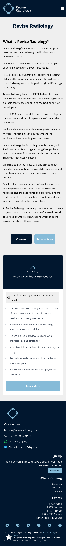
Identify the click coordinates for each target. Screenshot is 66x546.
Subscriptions (44, 239)
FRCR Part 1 (55, 503)
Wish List (57, 487)
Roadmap (56, 484)
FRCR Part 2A (54, 507)
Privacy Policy (49, 532)
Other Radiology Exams (49, 517)
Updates (57, 491)
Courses (21, 239)
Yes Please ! (55, 470)
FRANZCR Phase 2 (52, 514)
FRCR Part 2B (54, 510)
